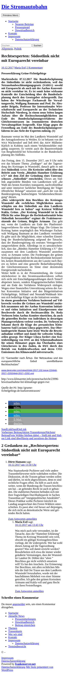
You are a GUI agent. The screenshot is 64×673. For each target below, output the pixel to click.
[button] (14, 403)
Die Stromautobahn (24, 7)
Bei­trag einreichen (25, 625)
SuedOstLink (19, 429)
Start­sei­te (13, 21)
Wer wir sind (15, 634)
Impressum (7, 657)
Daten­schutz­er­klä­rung (27, 39)
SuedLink (6, 429)
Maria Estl (20, 67)
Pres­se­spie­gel (22, 27)
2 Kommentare (34, 67)
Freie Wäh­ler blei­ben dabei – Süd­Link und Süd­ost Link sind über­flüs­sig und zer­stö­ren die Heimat (31, 435)
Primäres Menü (10, 15)
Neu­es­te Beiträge (24, 24)
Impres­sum (14, 36)
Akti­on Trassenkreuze (23, 432)
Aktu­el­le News (16, 616)
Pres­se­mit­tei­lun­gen (25, 619)
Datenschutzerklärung (13, 660)
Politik (18, 48)
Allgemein (7, 48)
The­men (12, 628)
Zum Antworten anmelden (22, 518)
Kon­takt (12, 33)
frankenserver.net (25, 664)
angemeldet (18, 604)
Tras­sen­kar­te (15, 631)
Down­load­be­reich (24, 30)
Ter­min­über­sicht (17, 646)
